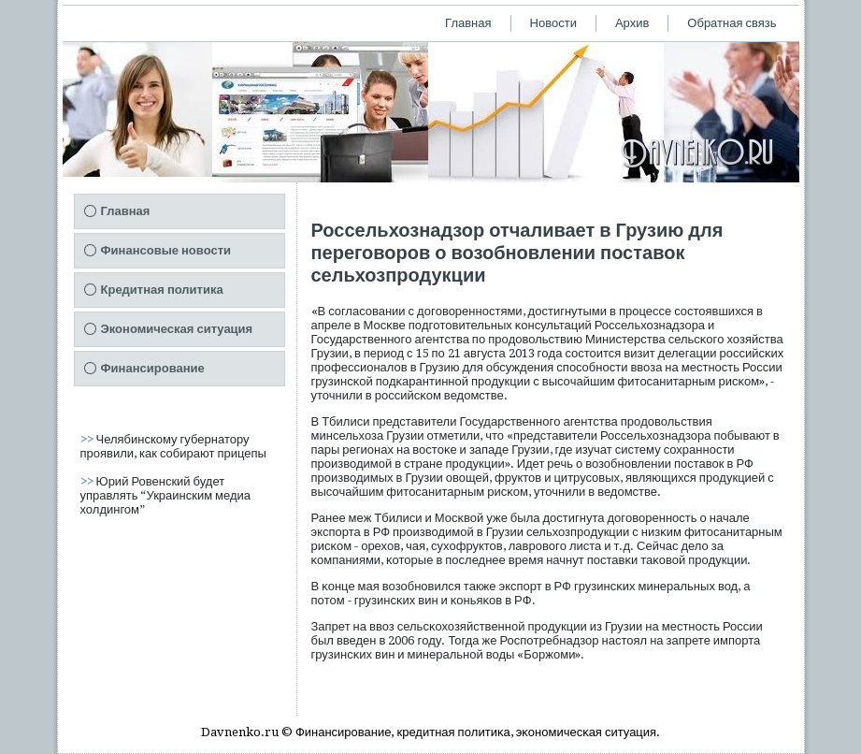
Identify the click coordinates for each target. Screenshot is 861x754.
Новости (553, 23)
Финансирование (153, 368)
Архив (632, 23)
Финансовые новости (166, 250)
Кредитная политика (162, 290)
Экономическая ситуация (177, 329)
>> (88, 439)
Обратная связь (731, 23)
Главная (468, 23)
